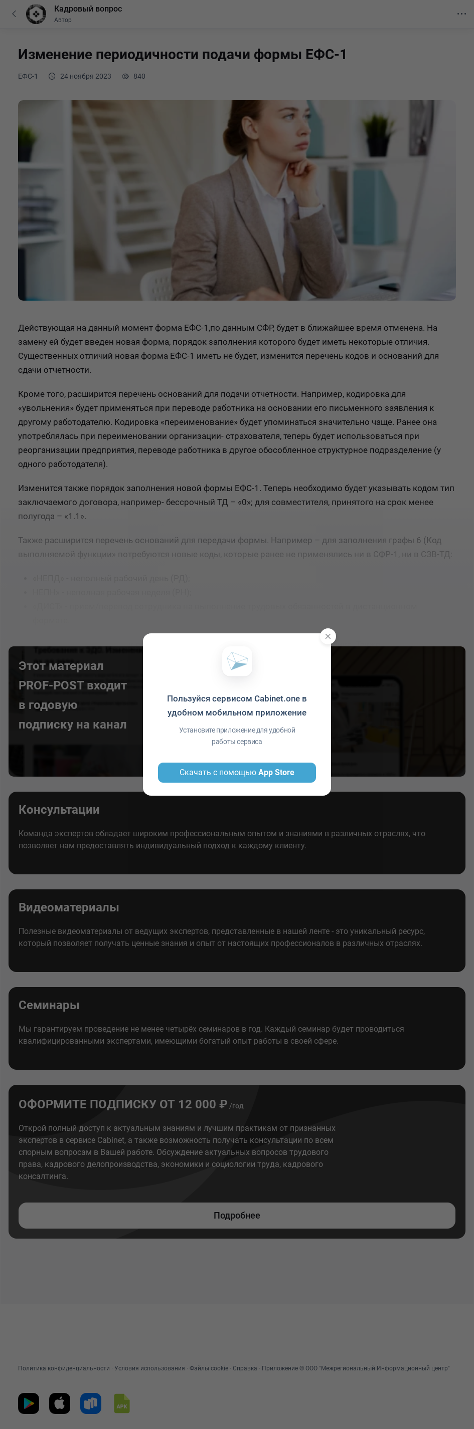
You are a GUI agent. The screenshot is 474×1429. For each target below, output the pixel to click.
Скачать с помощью (237, 773)
